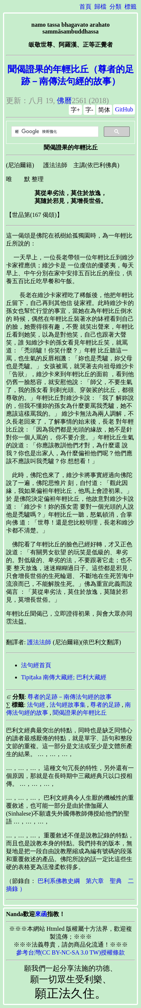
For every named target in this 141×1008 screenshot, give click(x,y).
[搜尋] (54, 131)
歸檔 (100, 6)
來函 (41, 914)
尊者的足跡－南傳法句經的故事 (69, 697)
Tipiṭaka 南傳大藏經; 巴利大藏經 (63, 677)
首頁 (85, 6)
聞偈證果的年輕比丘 (80, 712)
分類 (115, 6)
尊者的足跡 (105, 704)
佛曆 (64, 100)
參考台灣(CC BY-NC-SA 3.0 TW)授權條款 (70, 952)
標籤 (130, 6)
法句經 (36, 704)
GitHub (124, 109)
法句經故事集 (68, 704)
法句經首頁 (36, 665)
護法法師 (39, 642)
